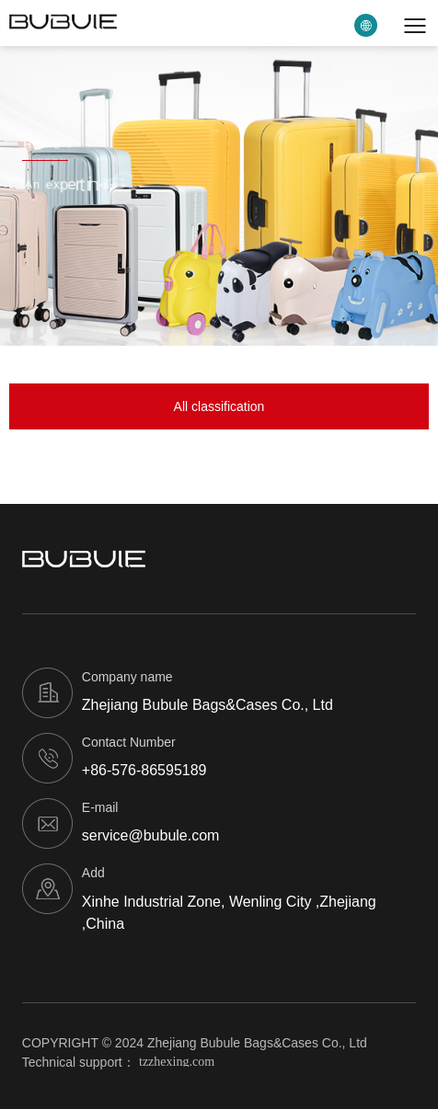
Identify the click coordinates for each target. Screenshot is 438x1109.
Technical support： (124, 1062)
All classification (219, 406)
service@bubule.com (151, 835)
